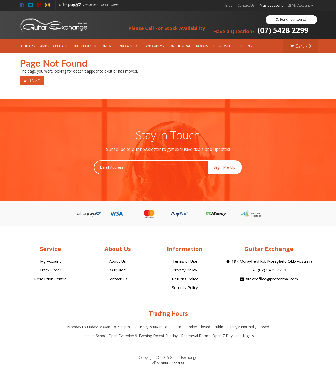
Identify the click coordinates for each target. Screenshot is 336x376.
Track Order (50, 269)
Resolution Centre (50, 278)
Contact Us (246, 5)
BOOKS (202, 46)
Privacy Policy (184, 269)
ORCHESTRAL (180, 46)
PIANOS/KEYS (153, 46)
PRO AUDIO (128, 46)
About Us (117, 261)
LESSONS (244, 46)
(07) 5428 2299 (260, 30)
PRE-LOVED (222, 46)
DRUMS (108, 46)
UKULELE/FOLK (85, 46)
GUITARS (28, 46)
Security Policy (185, 287)
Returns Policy (185, 278)
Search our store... (291, 19)
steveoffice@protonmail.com (269, 278)
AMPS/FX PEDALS (53, 46)
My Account (50, 261)
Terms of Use (184, 261)
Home (31, 80)
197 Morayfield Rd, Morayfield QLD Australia (268, 261)
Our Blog (118, 269)
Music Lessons (271, 5)
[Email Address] (151, 167)
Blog (228, 5)
